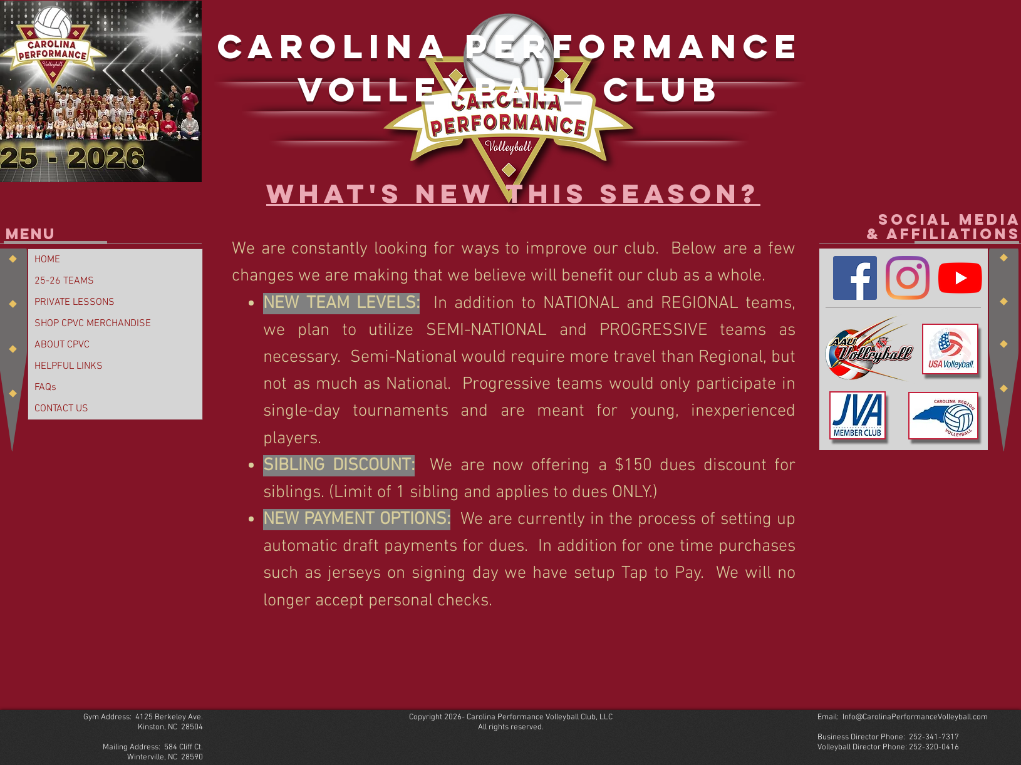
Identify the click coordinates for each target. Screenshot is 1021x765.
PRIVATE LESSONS (74, 302)
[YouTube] (960, 278)
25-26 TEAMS (64, 281)
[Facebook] (855, 278)
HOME (47, 260)
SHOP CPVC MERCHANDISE (92, 323)
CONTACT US (61, 409)
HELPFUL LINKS (68, 366)
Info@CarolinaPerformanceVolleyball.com (915, 717)
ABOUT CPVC (62, 345)
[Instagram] (908, 278)
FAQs (45, 387)
